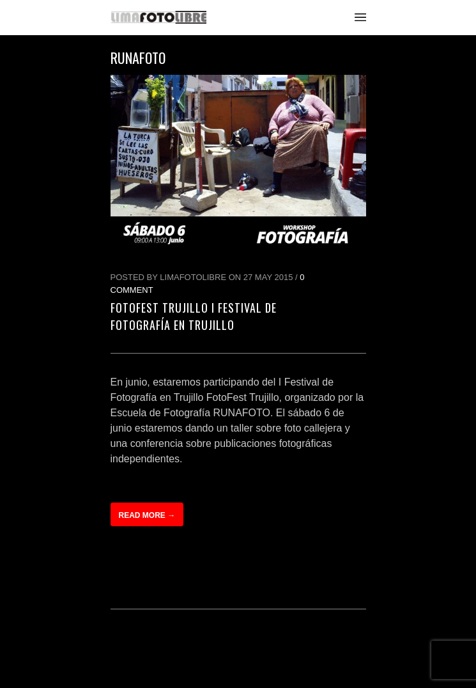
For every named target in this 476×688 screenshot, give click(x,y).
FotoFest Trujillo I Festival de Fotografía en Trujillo (194, 316)
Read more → (147, 515)
